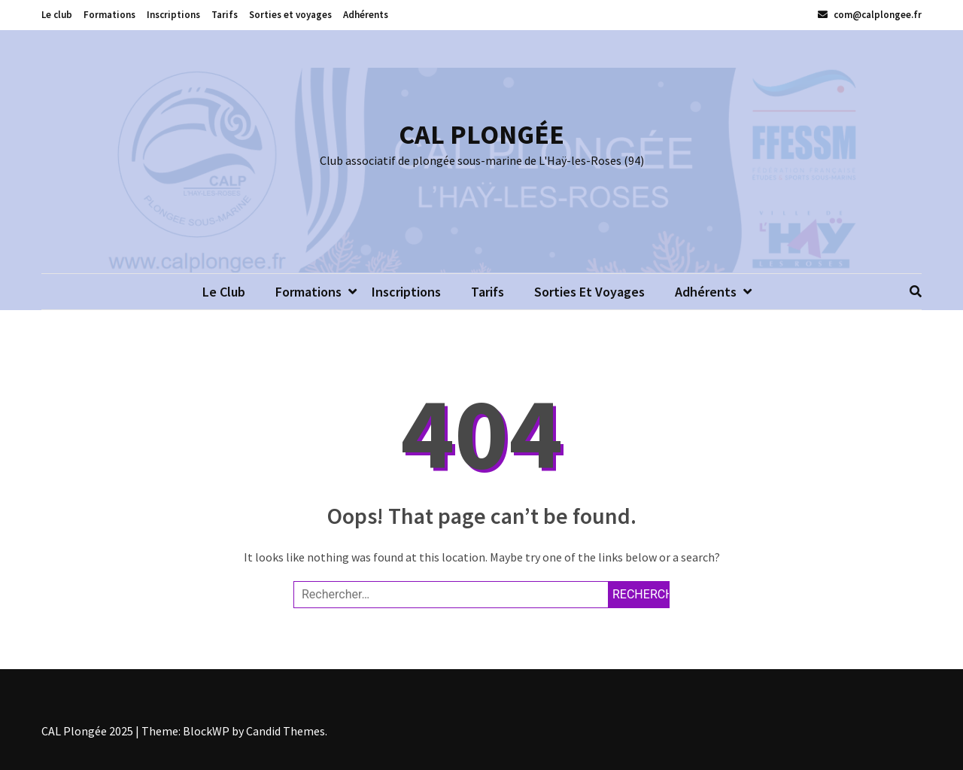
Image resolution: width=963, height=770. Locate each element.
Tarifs (224, 14)
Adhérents (365, 14)
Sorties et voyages (290, 14)
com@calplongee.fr (870, 14)
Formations (109, 14)
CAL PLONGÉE (481, 134)
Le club (56, 14)
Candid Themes (285, 730)
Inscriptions (173, 14)
